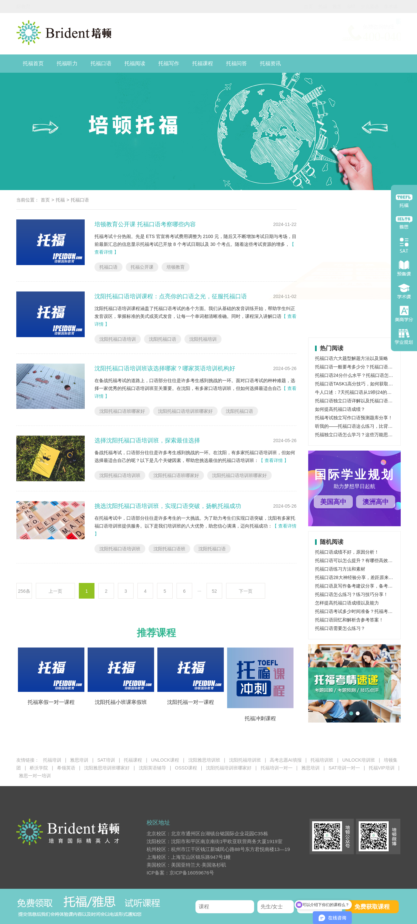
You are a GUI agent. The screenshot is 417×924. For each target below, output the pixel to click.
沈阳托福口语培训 (117, 339)
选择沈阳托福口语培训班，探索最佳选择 (147, 440)
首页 (276, 6)
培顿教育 (175, 267)
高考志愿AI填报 (285, 760)
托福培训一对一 (277, 767)
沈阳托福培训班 (245, 760)
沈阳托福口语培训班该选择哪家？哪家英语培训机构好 (164, 368)
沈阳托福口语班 (169, 548)
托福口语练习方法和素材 (340, 569)
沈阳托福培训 (203, 339)
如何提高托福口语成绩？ (340, 409)
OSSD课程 (376, 277)
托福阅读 (134, 63)
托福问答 (236, 63)
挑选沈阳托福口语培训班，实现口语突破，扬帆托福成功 (167, 506)
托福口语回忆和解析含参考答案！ (349, 619)
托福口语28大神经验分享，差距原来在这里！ (361, 577)
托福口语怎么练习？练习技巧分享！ (351, 594)
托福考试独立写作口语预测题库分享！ (354, 417)
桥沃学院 (39, 767)
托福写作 (168, 63)
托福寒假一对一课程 (51, 702)
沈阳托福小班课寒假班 (121, 702)
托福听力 (67, 63)
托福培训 (333, 293)
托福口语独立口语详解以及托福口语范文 (356, 400)
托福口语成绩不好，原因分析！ (347, 552)
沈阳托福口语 (162, 339)
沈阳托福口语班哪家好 (122, 411)
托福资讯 (270, 63)
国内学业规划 (385, 6)
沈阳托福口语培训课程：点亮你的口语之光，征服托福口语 (170, 296)
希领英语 (66, 767)
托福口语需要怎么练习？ (340, 628)
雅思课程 (376, 260)
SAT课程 (333, 277)
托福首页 (33, 63)
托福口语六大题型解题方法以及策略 (351, 358)
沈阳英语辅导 (152, 767)
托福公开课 (142, 267)
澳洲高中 (376, 501)
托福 (291, 6)
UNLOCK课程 (165, 760)
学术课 (359, 6)
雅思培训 (376, 293)
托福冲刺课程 (260, 718)
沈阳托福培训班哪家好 (229, 767)
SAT (319, 6)
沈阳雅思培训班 (204, 760)
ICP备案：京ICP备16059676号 (180, 872)
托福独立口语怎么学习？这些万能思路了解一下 (363, 434)
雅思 (305, 6)
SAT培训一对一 (344, 767)
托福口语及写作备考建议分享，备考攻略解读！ (363, 586)
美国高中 (333, 501)
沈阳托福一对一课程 (190, 702)
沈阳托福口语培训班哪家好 (185, 411)
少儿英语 (338, 6)
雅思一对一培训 (35, 775)
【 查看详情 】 (274, 460)
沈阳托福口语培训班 (119, 475)
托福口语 (101, 63)
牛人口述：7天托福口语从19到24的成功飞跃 (360, 392)
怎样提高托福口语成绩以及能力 (347, 602)
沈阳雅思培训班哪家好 (107, 767)
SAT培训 (106, 760)
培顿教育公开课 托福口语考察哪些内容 (145, 224)
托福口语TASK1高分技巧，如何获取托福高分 (361, 383)
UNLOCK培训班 (358, 760)
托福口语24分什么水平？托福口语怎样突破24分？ (365, 375)
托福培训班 (321, 760)
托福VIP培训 (382, 767)
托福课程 (202, 63)
